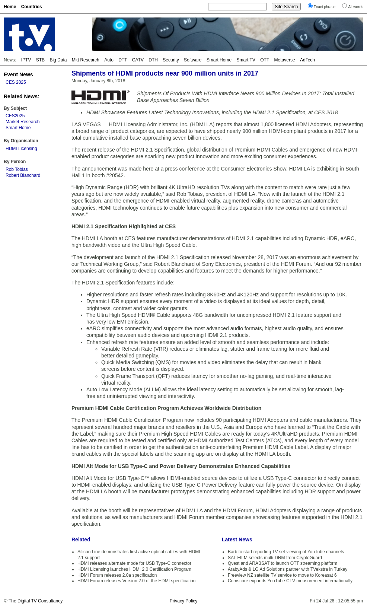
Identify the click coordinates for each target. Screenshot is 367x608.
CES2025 (15, 115)
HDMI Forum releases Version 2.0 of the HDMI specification (136, 580)
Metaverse (284, 60)
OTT (264, 60)
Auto (109, 60)
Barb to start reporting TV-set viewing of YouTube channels (286, 551)
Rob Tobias (17, 169)
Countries (31, 6)
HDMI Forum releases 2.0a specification (117, 575)
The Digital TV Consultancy (36, 601)
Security (171, 60)
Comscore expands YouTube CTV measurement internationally (290, 580)
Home (10, 6)
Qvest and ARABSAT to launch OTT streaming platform (282, 563)
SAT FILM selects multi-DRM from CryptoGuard (275, 557)
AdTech (307, 60)
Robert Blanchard (23, 175)
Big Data (58, 60)
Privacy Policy (184, 601)
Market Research (22, 121)
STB (40, 60)
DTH (153, 60)
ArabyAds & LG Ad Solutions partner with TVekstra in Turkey (287, 569)
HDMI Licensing (21, 148)
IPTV (26, 60)
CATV (138, 60)
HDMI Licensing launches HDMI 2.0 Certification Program (134, 569)
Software (192, 60)
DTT (122, 60)
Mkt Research (85, 60)
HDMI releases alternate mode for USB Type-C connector (134, 563)
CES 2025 (16, 82)
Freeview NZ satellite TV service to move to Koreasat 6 (282, 575)
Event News (18, 74)
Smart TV (245, 60)
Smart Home (219, 60)
